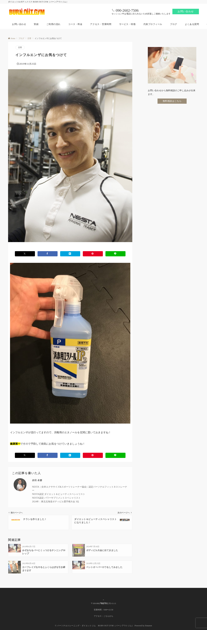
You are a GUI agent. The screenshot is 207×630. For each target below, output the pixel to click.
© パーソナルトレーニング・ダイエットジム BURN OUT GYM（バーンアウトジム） (94, 626)
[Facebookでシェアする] (48, 253)
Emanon (148, 626)
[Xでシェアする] (25, 253)
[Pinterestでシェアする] (93, 253)
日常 (20, 48)
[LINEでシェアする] (115, 253)
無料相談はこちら (172, 101)
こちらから (108, 616)
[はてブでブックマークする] (70, 253)
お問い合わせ (186, 11)
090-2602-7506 (127, 10)
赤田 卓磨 (37, 480)
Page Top (103, 598)
